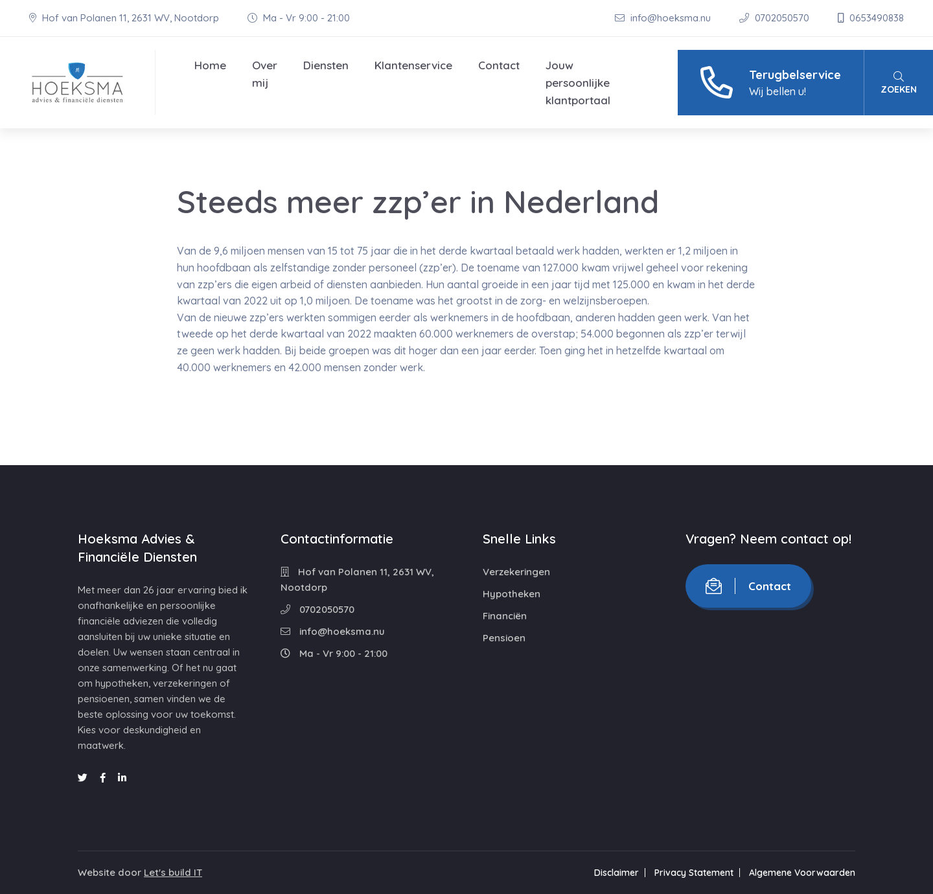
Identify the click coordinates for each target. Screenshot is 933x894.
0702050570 (775, 18)
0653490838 (871, 18)
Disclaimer (616, 872)
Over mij (264, 73)
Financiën (505, 616)
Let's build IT (173, 872)
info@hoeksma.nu (664, 18)
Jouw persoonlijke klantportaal (578, 82)
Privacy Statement (693, 872)
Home (210, 65)
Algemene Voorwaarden (802, 872)
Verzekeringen (516, 572)
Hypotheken (511, 594)
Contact (499, 65)
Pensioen (504, 638)
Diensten (326, 65)
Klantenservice (413, 65)
